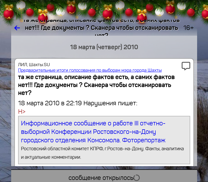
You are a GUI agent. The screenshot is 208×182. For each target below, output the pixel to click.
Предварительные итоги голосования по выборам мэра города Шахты (90, 70)
